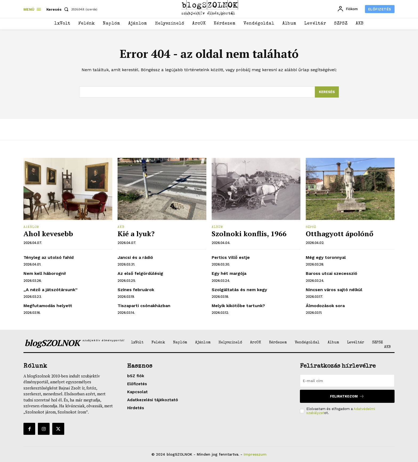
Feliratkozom (347, 396)
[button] (58, 9)
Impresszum (255, 454)
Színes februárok (136, 289)
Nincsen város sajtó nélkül (334, 289)
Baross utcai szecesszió (331, 273)
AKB (121, 227)
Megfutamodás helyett (47, 305)
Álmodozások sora (325, 305)
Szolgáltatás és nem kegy (239, 289)
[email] (347, 380)
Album (217, 227)
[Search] (327, 92)
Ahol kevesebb (48, 233)
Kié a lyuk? (136, 233)
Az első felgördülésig (140, 273)
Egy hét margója (229, 273)
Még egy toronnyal (326, 257)
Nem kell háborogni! (44, 273)
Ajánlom (31, 227)
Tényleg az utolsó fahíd (48, 257)
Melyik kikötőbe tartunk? (238, 305)
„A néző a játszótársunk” (50, 289)
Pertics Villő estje (231, 257)
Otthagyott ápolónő (339, 233)
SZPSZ (311, 227)
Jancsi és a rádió (135, 257)
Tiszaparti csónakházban (144, 305)
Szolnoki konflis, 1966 (249, 233)
